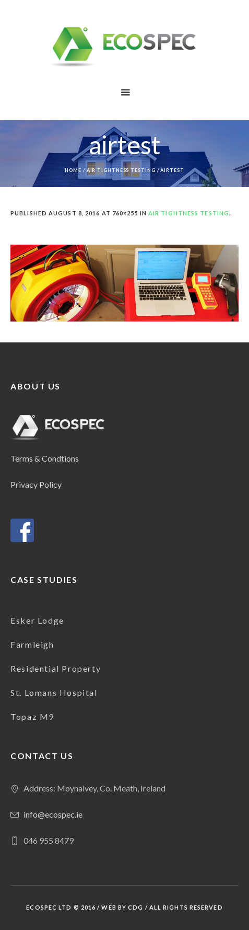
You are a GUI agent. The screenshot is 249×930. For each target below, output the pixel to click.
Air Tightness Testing (121, 170)
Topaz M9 (32, 716)
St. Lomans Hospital (53, 692)
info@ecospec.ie (52, 814)
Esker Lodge (37, 620)
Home (73, 170)
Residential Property (55, 668)
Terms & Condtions (44, 458)
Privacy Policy (36, 484)
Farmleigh (32, 644)
